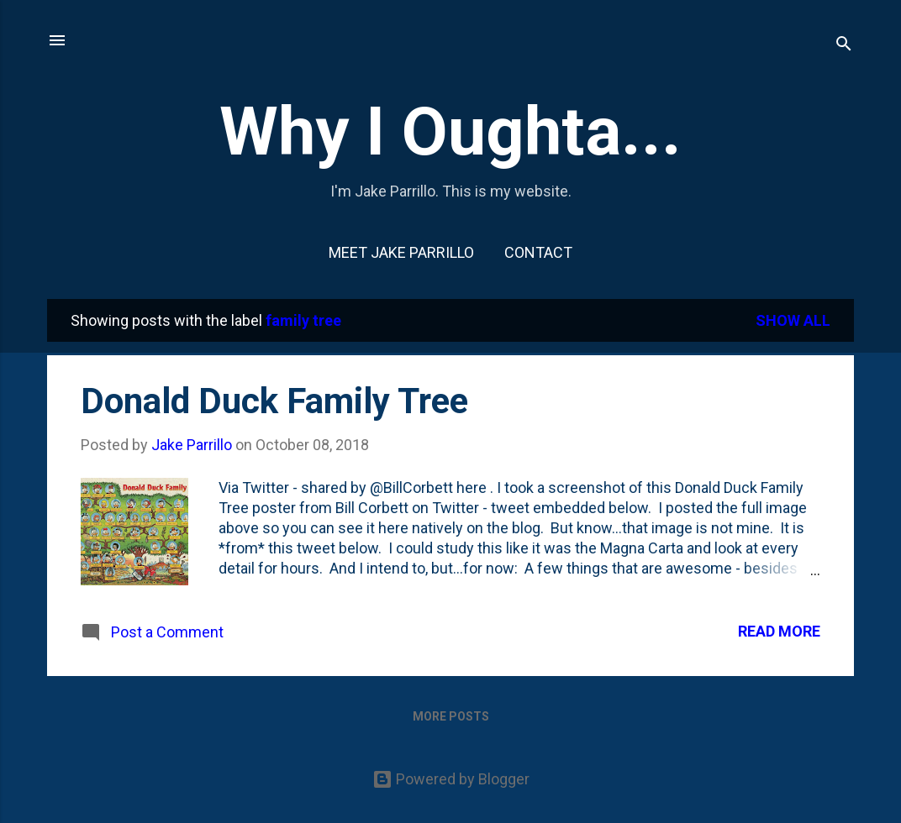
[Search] (844, 45)
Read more (779, 631)
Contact (538, 252)
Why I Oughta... (450, 131)
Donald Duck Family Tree (274, 401)
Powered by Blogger (451, 779)
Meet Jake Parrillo (401, 252)
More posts (451, 716)
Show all (793, 320)
